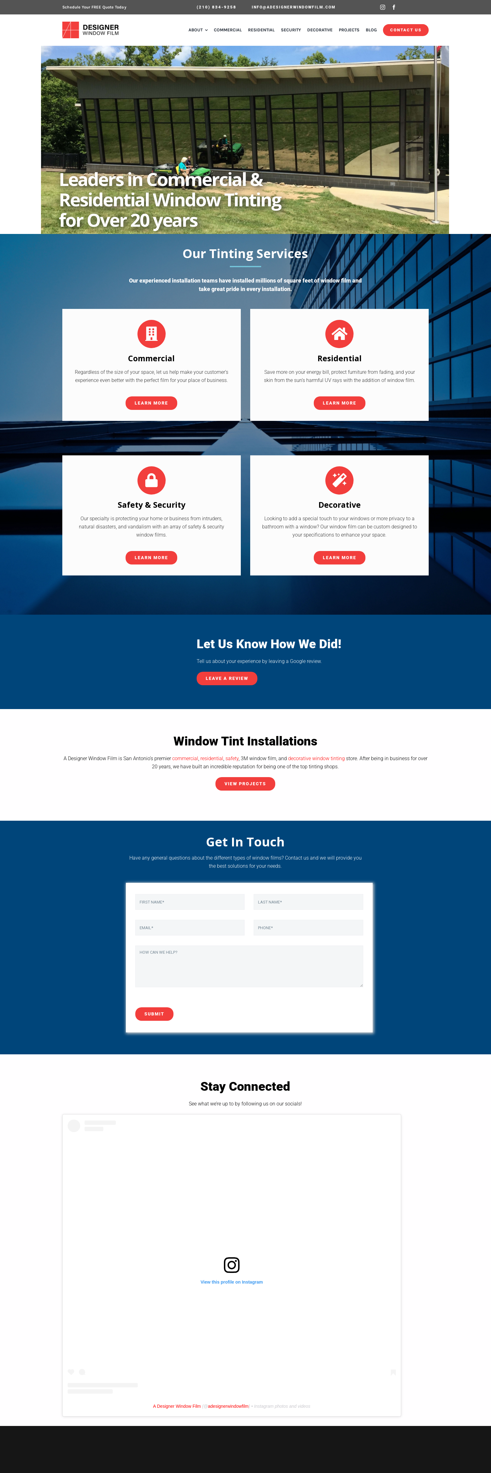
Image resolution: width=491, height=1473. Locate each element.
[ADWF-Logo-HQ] (91, 24)
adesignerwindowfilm (228, 1406)
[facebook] (393, 7)
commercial (185, 758)
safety (232, 758)
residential (211, 758)
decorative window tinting (316, 758)
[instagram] (382, 7)
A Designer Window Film (177, 1406)
